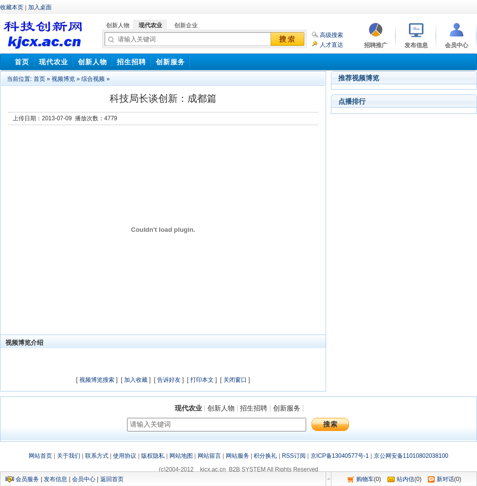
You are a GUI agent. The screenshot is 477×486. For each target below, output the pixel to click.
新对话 (445, 479)
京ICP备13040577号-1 (340, 455)
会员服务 (27, 479)
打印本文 (202, 379)
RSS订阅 (294, 455)
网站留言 (209, 455)
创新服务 (286, 408)
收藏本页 (11, 7)
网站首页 (40, 455)
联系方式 (97, 455)
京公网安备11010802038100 (411, 455)
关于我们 (68, 455)
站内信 (405, 479)
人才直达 (331, 44)
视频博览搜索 (96, 379)
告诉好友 (169, 379)
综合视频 (93, 78)
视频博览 (63, 78)
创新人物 (221, 408)
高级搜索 (331, 35)
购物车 (365, 479)
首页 (39, 78)
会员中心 (83, 479)
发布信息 (55, 479)
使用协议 (124, 455)
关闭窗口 (235, 379)
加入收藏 (135, 379)
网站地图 (181, 455)
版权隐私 (153, 455)
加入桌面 (40, 7)
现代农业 (188, 408)
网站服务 (237, 455)
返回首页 (112, 479)
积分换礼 (265, 455)
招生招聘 (253, 408)
